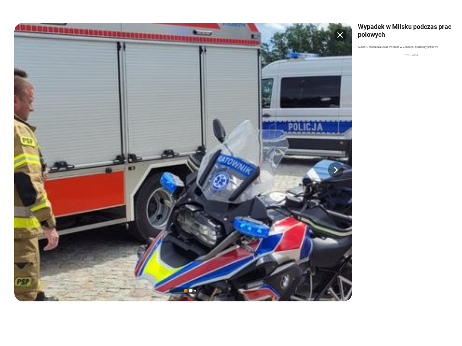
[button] (336, 170)
